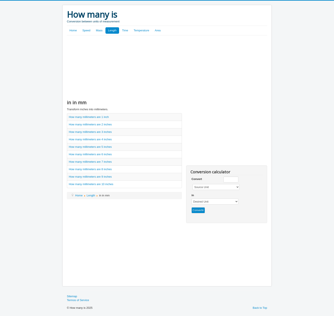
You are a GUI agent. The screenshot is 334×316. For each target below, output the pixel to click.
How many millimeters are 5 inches (90, 146)
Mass (99, 30)
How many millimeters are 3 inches (90, 131)
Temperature (141, 30)
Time (125, 30)
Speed (86, 30)
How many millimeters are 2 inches (90, 124)
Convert (196, 179)
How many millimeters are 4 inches (90, 139)
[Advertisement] (167, 67)
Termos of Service (78, 300)
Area (158, 30)
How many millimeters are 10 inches (91, 184)
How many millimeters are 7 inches (90, 161)
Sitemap (72, 296)
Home (73, 30)
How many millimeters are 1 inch (89, 117)
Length (112, 30)
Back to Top (260, 307)
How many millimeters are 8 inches (90, 169)
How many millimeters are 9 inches (90, 176)
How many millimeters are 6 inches (90, 154)
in (192, 195)
